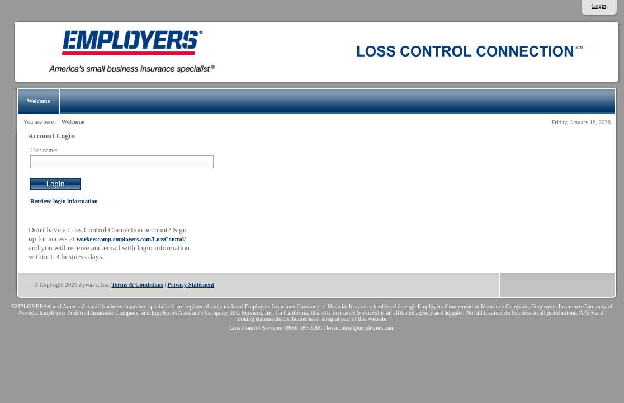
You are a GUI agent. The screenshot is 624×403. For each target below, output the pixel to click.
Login (599, 6)
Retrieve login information (64, 201)
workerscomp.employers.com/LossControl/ (131, 239)
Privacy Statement (190, 285)
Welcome (73, 122)
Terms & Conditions (137, 285)
